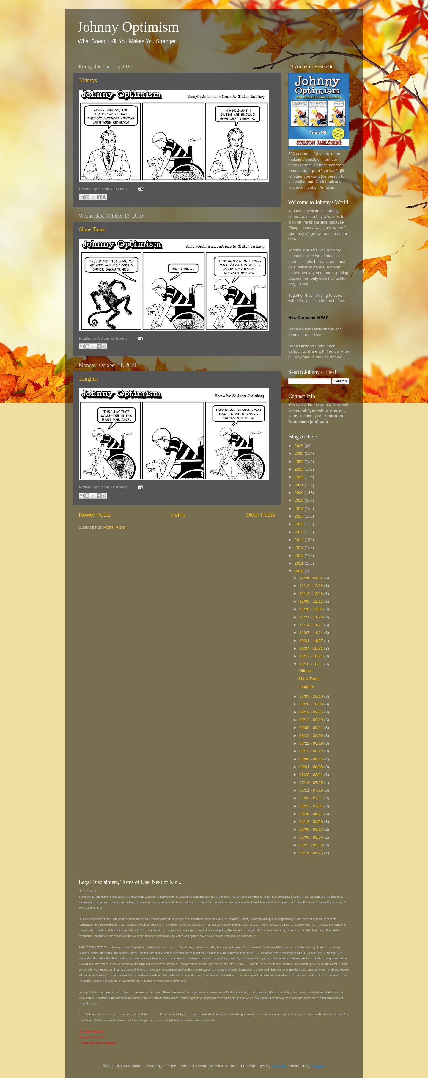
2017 (300, 516)
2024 (300, 461)
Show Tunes (92, 229)
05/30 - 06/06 (311, 837)
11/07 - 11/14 (311, 632)
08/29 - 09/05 (311, 735)
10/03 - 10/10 (311, 696)
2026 (300, 445)
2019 (300, 500)
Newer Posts (95, 515)
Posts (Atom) (115, 527)
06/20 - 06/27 (311, 814)
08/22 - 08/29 (311, 743)
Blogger (317, 1066)
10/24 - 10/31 (311, 648)
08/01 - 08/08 (311, 767)
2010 (300, 571)
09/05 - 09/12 (311, 727)
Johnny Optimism (128, 27)
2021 (300, 485)
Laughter (88, 379)
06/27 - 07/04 (311, 806)
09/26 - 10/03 (311, 704)
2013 (300, 547)
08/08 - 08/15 (311, 759)
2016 (300, 524)
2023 (300, 469)
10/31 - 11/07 (311, 640)
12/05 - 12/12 (311, 601)
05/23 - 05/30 (311, 845)
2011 (300, 563)
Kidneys (88, 80)
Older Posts (260, 515)
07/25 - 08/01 (311, 774)
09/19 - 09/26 (311, 712)
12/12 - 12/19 (311, 593)
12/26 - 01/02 (311, 578)
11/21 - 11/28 (311, 617)
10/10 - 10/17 (311, 664)
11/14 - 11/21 (311, 625)
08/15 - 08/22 (311, 751)
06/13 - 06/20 (311, 821)
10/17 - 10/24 (311, 656)
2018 (300, 508)
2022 (300, 477)
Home (178, 515)
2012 (300, 555)
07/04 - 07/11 (311, 798)
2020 (300, 492)
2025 (300, 453)
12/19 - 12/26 (311, 585)
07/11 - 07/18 (311, 790)
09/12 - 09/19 (311, 720)
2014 (300, 540)
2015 (300, 532)
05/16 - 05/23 (311, 853)
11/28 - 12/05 (311, 609)
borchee (279, 1066)
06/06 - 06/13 (311, 829)
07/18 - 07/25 (311, 782)
